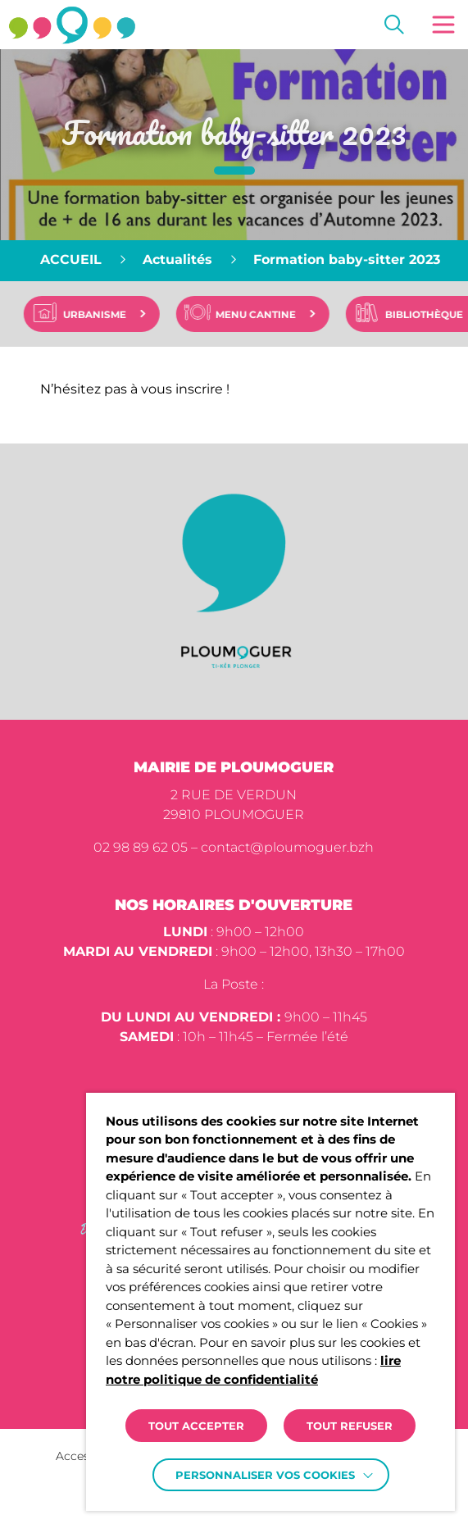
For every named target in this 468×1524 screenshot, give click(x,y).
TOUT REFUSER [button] (350, 1425)
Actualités (177, 259)
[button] (443, 24)
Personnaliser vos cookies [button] (265, 1474)
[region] (234, 260)
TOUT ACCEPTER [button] (196, 1425)
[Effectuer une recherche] (394, 24)
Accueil (71, 259)
